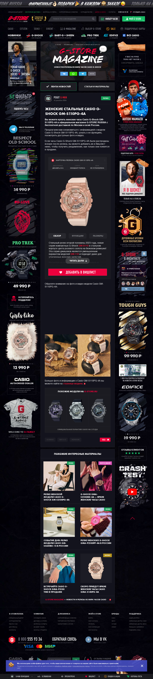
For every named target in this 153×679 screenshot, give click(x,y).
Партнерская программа (66, 621)
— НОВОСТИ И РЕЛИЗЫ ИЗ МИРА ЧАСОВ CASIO (78, 600)
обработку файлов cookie (63, 666)
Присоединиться (134, 289)
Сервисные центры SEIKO (137, 624)
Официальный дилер (15, 12)
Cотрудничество (15, 621)
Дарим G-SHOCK (100, 12)
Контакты (112, 12)
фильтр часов (109, 18)
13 (31, 185)
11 (28, 185)
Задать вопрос (134, 618)
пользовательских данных (81, 666)
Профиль (91, 624)
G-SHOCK (50, 440)
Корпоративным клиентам (68, 12)
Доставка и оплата (40, 621)
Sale (113, 29)
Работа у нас (13, 624)
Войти (90, 618)
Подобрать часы (134, 630)
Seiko (37, 29)
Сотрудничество (86, 12)
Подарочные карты (135, 29)
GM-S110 (83, 246)
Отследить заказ (139, 12)
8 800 (30, 640)
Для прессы (13, 627)
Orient (49, 29)
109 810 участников (128, 279)
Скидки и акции (114, 677)
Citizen (23, 29)
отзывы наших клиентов (102, 659)
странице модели (73, 384)
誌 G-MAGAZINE (68, 29)
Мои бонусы (92, 630)
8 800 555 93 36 (123, 12)
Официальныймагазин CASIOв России (39, 18)
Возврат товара (39, 627)
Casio (11, 29)
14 (33, 185)
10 (26, 185)
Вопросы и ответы (50, 12)
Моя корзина (93, 621)
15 (33, 282)
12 (29, 185)
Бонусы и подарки (40, 630)
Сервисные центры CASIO (137, 621)
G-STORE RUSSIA (133, 269)
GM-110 (74, 254)
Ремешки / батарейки (136, 627)
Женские (75, 440)
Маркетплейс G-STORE (65, 624)
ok (76, 660)
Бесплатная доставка (32, 12)
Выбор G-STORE (93, 29)
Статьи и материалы (96, 86)
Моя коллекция (94, 627)
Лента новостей (61, 86)
